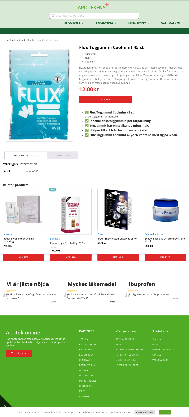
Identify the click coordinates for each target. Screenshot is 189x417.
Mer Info (106, 99)
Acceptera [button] (165, 412)
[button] (68, 49)
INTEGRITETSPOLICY (163, 349)
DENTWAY (84, 360)
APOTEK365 (85, 349)
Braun (100, 234)
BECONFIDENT (87, 355)
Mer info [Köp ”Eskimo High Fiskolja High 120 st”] (71, 257)
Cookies (156, 339)
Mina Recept (138, 23)
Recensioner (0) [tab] (62, 155)
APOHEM (84, 339)
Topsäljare (18, 353)
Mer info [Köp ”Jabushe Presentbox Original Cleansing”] (24, 257)
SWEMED (84, 396)
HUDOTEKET (86, 386)
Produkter (74, 23)
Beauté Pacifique (154, 234)
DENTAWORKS (87, 365)
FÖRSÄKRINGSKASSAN (128, 355)
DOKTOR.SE (85, 370)
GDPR (155, 344)
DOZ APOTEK (86, 375)
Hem (5, 39)
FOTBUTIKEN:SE (88, 381)
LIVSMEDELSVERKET (126, 360)
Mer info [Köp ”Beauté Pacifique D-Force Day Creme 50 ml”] (165, 257)
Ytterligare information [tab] (25, 155)
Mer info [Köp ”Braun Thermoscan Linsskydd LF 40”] (118, 257)
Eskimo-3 (55, 238)
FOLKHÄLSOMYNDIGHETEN (130, 349)
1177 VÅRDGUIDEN (126, 339)
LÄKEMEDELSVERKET (127, 365)
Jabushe (7, 234)
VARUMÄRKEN (160, 360)
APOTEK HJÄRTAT (88, 344)
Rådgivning (106, 23)
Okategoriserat (17, 39)
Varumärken (170, 23)
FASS (118, 344)
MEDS (82, 391)
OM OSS (156, 355)
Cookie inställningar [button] (145, 412)
